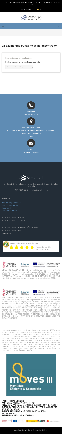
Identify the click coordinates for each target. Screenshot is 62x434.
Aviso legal (6, 208)
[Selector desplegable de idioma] (39, 9)
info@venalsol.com (31, 152)
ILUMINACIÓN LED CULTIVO (13, 221)
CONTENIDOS (7, 198)
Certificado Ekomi (9, 210)
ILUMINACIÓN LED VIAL (11, 230)
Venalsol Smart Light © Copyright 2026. (31, 430)
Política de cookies (10, 205)
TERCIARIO (6, 234)
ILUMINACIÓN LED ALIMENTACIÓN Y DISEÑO (20, 227)
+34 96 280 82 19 (31, 115)
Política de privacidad (11, 203)
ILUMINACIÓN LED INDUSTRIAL (15, 217)
